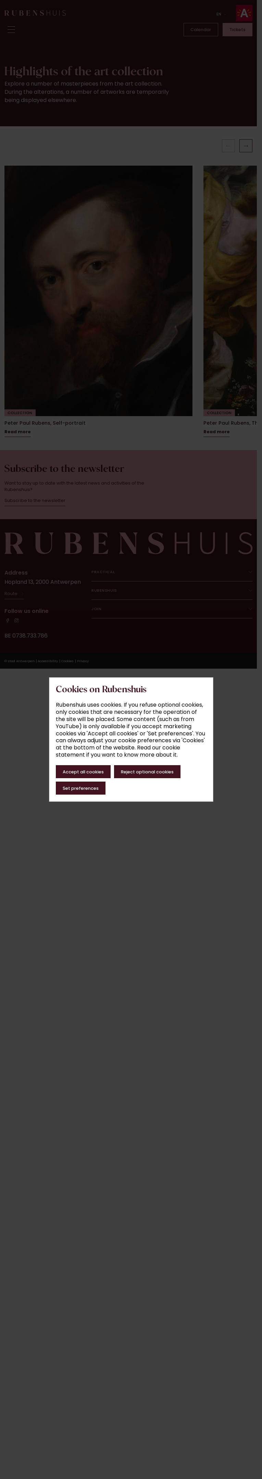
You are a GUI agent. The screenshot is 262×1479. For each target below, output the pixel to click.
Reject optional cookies (147, 772)
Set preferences (81, 788)
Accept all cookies (83, 772)
